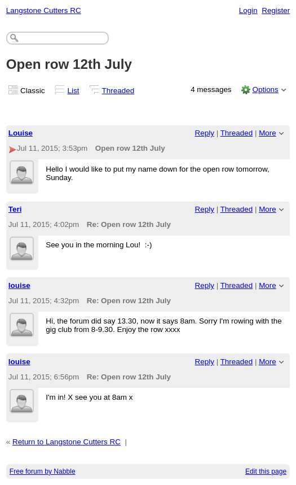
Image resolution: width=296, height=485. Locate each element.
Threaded (118, 90)
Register (276, 10)
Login (248, 10)
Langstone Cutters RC (43, 10)
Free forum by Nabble (43, 471)
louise (19, 285)
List (73, 90)
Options (265, 89)
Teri (15, 209)
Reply (204, 133)
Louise (20, 133)
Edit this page (265, 471)
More (267, 133)
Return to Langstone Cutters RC (66, 442)
